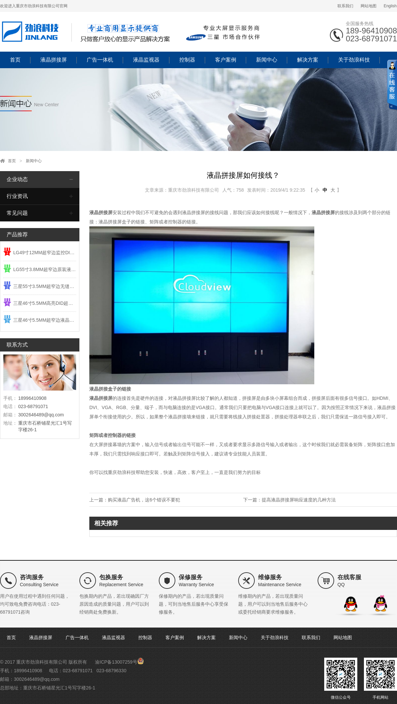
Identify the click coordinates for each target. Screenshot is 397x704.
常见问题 (17, 213)
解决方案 (307, 60)
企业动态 (17, 179)
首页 (15, 60)
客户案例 (225, 60)
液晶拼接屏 (53, 60)
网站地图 (368, 6)
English (390, 6)
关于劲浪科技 (354, 60)
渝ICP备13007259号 (116, 662)
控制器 (187, 60)
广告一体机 (100, 60)
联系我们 (345, 6)
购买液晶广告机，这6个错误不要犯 (144, 499)
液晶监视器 (146, 60)
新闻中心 (266, 60)
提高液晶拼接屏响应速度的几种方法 (299, 499)
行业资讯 (17, 196)
